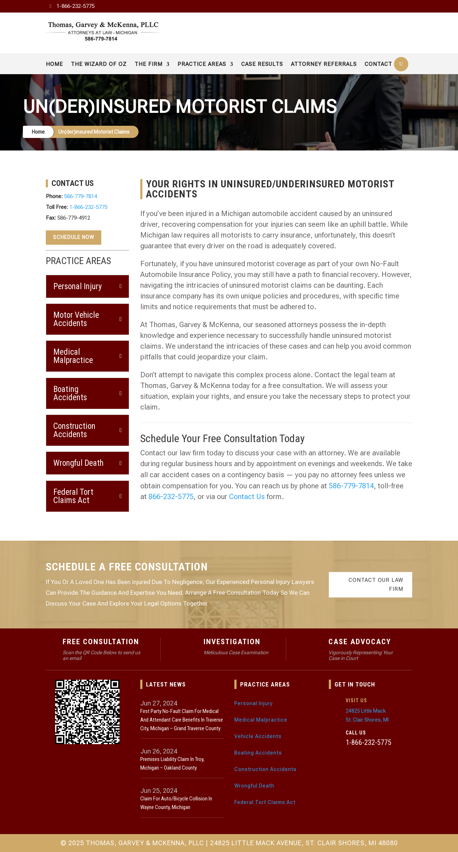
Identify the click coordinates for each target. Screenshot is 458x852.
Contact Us (247, 496)
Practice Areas (201, 64)
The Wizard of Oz (99, 64)
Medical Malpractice (260, 720)
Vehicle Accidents (258, 736)
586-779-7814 (80, 196)
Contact (378, 64)
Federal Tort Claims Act (265, 802)
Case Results (262, 64)
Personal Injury (253, 703)
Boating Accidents (258, 753)
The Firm (148, 64)
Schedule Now (73, 237)
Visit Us (356, 700)
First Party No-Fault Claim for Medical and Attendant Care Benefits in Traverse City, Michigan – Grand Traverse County (181, 720)
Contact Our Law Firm (376, 584)
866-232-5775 (171, 496)
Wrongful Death (254, 786)
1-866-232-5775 (75, 6)
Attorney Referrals (324, 64)
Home (54, 64)
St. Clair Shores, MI (367, 720)
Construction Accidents (265, 769)
